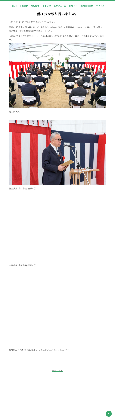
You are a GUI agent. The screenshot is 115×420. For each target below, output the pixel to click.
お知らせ (73, 5)
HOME (14, 5)
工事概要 (24, 5)
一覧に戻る (57, 370)
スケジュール (60, 5)
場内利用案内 (87, 5)
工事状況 (46, 5)
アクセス (100, 5)
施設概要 (35, 5)
